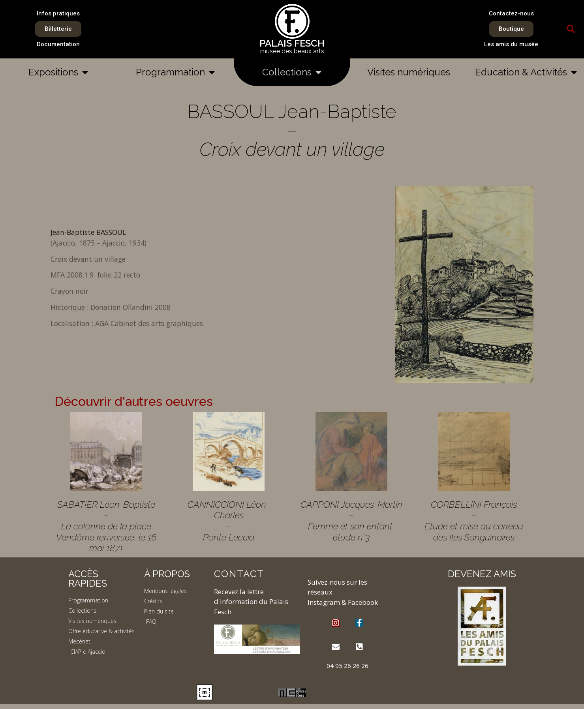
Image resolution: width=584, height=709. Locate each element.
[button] (571, 29)
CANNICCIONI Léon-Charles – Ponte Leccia (229, 520)
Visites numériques (408, 72)
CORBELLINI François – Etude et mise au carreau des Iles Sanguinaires (473, 520)
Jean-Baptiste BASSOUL (88, 232)
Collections (291, 72)
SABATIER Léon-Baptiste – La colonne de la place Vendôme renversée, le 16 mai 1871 (106, 526)
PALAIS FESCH (292, 43)
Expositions (58, 72)
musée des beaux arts (292, 51)
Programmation (175, 72)
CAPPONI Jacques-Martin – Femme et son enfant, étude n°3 (351, 520)
